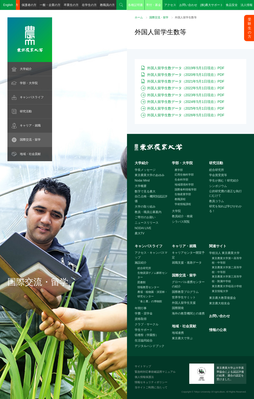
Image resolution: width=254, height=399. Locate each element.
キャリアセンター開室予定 (188, 255)
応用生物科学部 (184, 174)
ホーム (139, 17)
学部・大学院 (29, 83)
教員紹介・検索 (182, 216)
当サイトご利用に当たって (151, 387)
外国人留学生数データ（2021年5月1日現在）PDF (185, 81)
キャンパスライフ (32, 97)
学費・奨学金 (144, 313)
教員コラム (216, 201)
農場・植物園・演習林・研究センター (152, 294)
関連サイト (217, 246)
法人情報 (247, 5)
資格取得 (141, 319)
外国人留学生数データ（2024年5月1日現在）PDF (185, 102)
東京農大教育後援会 (222, 298)
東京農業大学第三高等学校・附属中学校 (227, 279)
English (8, 5)
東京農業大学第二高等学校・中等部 (227, 270)
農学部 (179, 169)
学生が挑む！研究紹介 (224, 180)
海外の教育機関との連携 (188, 313)
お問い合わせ (188, 5)
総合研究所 (216, 170)
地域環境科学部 (184, 184)
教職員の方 (107, 5)
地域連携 (178, 333)
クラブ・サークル (147, 324)
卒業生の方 (71, 5)
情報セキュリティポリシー (151, 382)
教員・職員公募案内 (148, 212)
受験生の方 (249, 27)
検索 (121, 5)
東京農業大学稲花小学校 (227, 286)
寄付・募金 (153, 5)
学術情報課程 (183, 204)
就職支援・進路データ (187, 262)
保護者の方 (29, 5)
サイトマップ (143, 366)
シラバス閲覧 (181, 221)
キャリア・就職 (30, 125)
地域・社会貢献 (30, 154)
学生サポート (144, 330)
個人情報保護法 (144, 376)
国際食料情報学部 (185, 189)
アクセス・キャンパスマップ (151, 255)
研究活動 (26, 111)
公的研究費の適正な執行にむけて (225, 193)
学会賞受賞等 (218, 175)
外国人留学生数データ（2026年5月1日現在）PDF (185, 115)
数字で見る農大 (145, 191)
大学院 (176, 211)
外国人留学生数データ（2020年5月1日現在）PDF (185, 75)
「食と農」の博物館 (149, 301)
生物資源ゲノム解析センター (152, 275)
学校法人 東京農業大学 (224, 253)
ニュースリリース (147, 222)
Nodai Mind (142, 180)
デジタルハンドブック (149, 346)
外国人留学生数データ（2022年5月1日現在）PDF (185, 88)
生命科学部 (181, 179)
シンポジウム (218, 186)
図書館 (141, 282)
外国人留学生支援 (184, 303)
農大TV (139, 233)
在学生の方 (89, 5)
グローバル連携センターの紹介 (188, 284)
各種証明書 (135, 5)
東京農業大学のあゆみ (149, 175)
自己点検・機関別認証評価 (151, 199)
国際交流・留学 (30, 139)
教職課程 (180, 199)
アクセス (170, 5)
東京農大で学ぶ (182, 338)
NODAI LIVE (143, 228)
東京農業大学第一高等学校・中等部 (227, 260)
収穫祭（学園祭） (147, 335)
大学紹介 (26, 69)
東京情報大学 (220, 291)
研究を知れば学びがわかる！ (225, 209)
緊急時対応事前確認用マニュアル (155, 371)
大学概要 (141, 186)
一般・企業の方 (50, 5)
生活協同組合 (144, 340)
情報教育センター (148, 287)
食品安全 (232, 5)
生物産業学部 (183, 194)
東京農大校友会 (219, 303)
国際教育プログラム (185, 292)
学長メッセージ (145, 170)
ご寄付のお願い (145, 217)
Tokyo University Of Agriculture (209, 392)
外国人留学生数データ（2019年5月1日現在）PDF (185, 68)
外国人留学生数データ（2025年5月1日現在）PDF (185, 108)
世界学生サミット (184, 297)
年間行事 (141, 308)
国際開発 (178, 308)
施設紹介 (141, 262)
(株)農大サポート (211, 5)
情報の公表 (217, 330)
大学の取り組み (145, 206)
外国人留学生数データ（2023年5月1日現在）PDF (185, 95)
